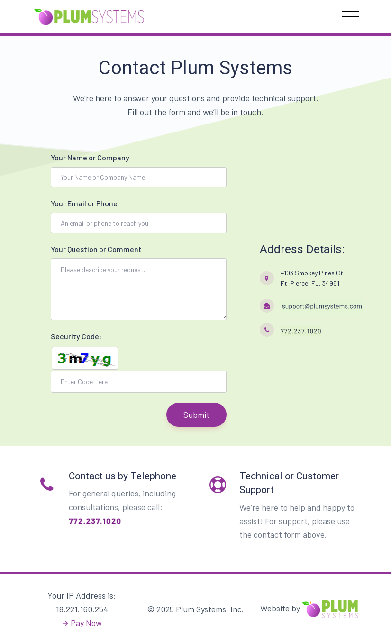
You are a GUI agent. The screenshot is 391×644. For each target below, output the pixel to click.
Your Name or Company (90, 157)
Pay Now (86, 623)
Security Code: (76, 336)
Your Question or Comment (96, 249)
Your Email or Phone (84, 203)
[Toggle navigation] (350, 16)
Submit (196, 414)
